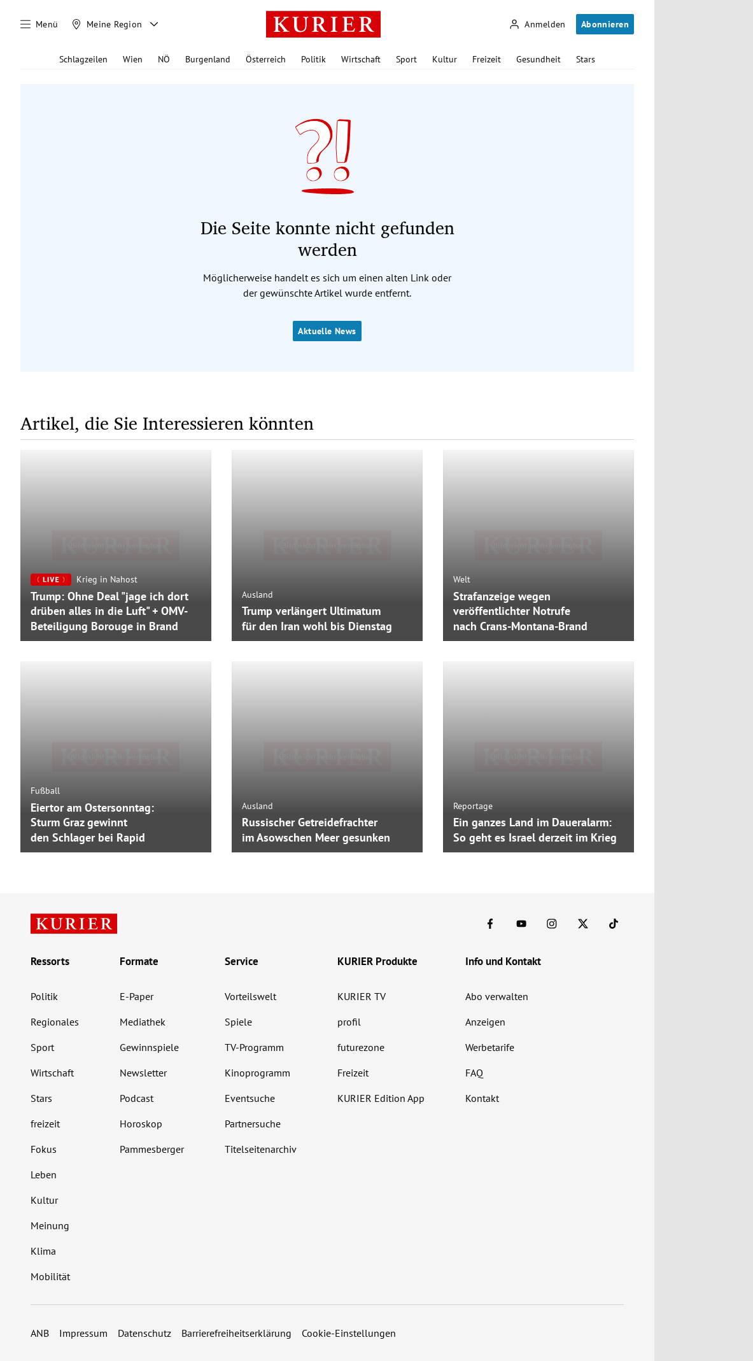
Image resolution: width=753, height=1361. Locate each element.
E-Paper (136, 996)
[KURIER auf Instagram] (552, 923)
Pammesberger (152, 1149)
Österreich (266, 59)
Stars (585, 59)
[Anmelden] (537, 24)
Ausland (257, 594)
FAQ (474, 1072)
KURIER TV (361, 996)
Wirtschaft (361, 59)
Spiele (238, 1021)
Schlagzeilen (83, 59)
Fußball (45, 791)
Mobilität (50, 1276)
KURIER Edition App (381, 1098)
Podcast (136, 1098)
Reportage (473, 806)
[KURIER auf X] (583, 923)
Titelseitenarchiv (261, 1149)
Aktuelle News (327, 331)
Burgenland (207, 59)
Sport (406, 59)
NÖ (164, 59)
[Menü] (39, 24)
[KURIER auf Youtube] (521, 923)
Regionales (55, 1021)
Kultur (444, 59)
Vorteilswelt (250, 996)
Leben (44, 1174)
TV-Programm (254, 1047)
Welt (461, 579)
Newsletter (143, 1072)
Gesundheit (538, 59)
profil (349, 1021)
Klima (43, 1251)
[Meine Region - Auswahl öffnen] (154, 24)
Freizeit (486, 59)
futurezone (360, 1047)
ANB (40, 1333)
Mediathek (142, 1021)
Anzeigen (485, 1021)
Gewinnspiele (149, 1047)
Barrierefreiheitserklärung (236, 1333)
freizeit (45, 1123)
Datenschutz (144, 1333)
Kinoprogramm (257, 1072)
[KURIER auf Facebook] (490, 923)
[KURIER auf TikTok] (613, 923)
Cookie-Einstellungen (349, 1333)
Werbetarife (489, 1047)
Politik (313, 59)
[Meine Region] (107, 24)
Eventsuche (250, 1098)
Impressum (83, 1333)
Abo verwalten (496, 996)
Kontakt (482, 1098)
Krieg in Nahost (106, 579)
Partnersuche (253, 1123)
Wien (133, 59)
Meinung (50, 1225)
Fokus (44, 1149)
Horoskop (141, 1123)
